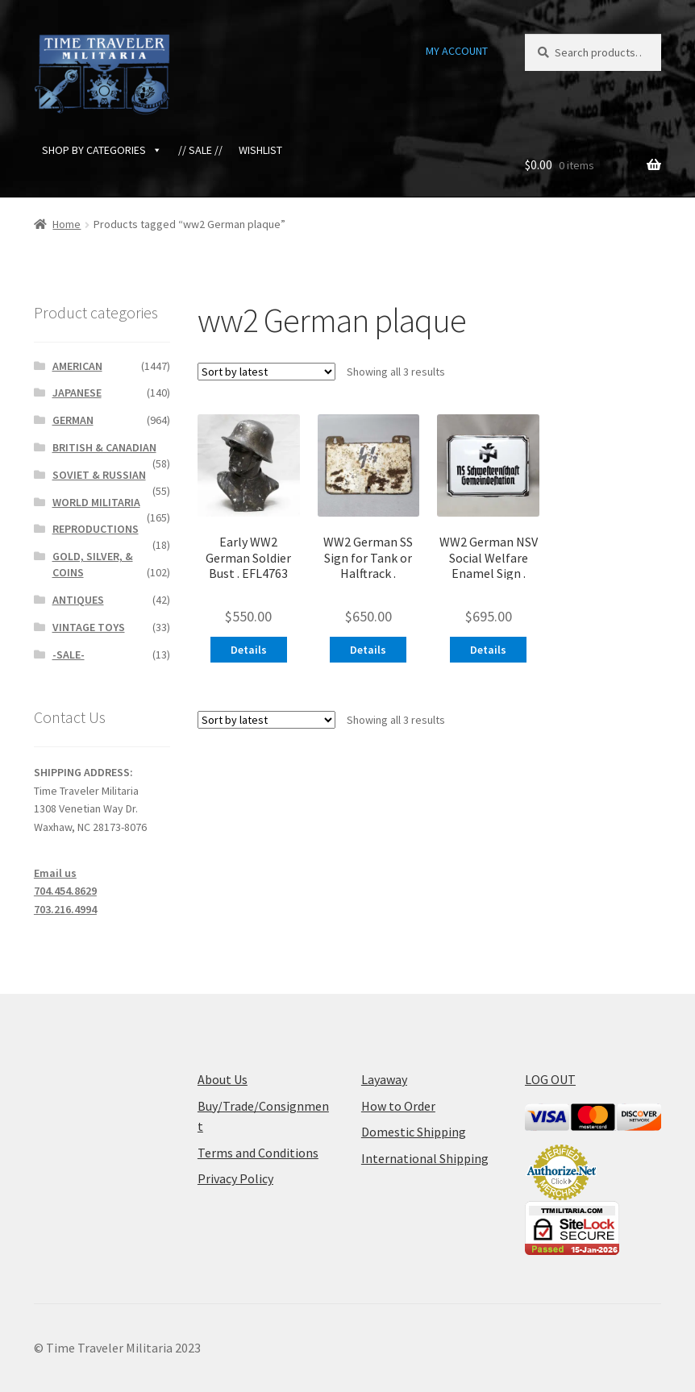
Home (66, 224)
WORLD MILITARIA (96, 502)
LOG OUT (550, 1079)
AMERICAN (77, 366)
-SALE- (68, 654)
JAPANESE (77, 392)
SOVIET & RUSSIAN (99, 474)
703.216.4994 (65, 909)
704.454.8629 (65, 890)
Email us (55, 873)
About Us (223, 1079)
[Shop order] (266, 371)
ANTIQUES (78, 599)
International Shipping (425, 1158)
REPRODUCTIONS (95, 528)
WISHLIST (260, 150)
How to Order (398, 1106)
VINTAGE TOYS (88, 627)
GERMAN (73, 420)
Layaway (384, 1079)
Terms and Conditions (258, 1153)
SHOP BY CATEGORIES (102, 150)
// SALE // (200, 150)
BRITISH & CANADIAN (104, 447)
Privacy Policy (235, 1178)
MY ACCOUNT (457, 51)
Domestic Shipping (413, 1132)
